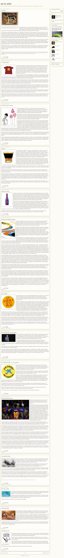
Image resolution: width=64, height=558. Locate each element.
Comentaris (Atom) (27, 555)
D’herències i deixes (5, 191)
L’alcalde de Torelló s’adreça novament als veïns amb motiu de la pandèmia (27, 225)
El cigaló (3, 148)
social (6, 144)
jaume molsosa (58, 15)
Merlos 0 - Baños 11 (58, 58)
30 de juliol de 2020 (5, 530)
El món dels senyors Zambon (7, 105)
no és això (6, 3)
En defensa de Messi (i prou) (7, 398)
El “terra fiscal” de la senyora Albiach (9, 332)
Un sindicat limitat (5, 62)
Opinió (5, 144)
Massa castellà (4, 293)
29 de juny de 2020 (5, 508)
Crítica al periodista (6, 484)
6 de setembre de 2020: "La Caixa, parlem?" (10, 362)
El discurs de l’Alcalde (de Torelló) (8, 219)
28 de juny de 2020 (5, 488)
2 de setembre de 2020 (5, 456)
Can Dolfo (3, 10)
